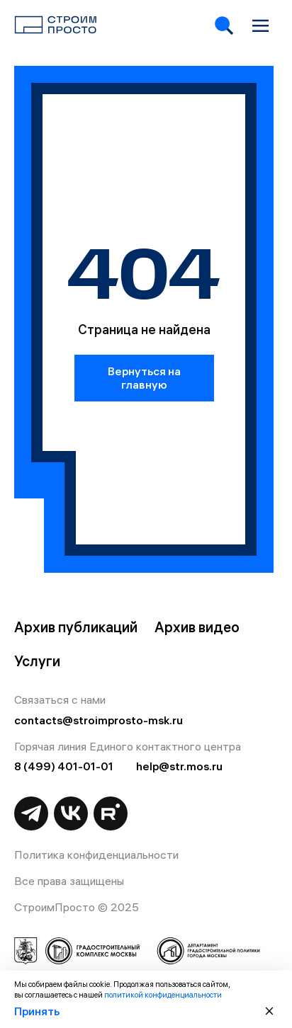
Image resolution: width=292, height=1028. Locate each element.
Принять (37, 1011)
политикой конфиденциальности (163, 995)
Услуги (37, 661)
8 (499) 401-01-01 (63, 766)
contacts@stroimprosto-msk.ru (98, 720)
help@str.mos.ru (179, 766)
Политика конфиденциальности (96, 854)
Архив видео (197, 627)
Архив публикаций (75, 627)
